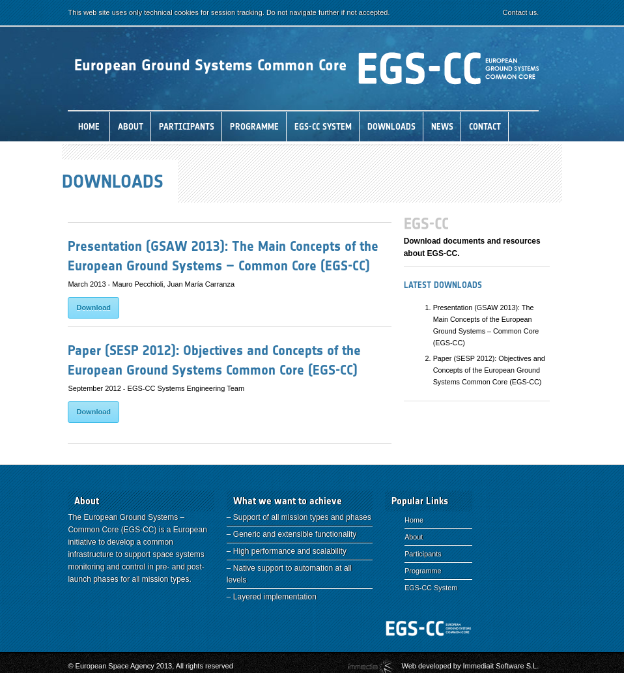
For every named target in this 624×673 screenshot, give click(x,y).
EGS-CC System (427, 588)
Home (410, 520)
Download (94, 307)
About (410, 537)
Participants (419, 554)
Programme (419, 571)
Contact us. (537, 12)
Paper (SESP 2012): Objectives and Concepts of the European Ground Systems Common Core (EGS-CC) (498, 370)
